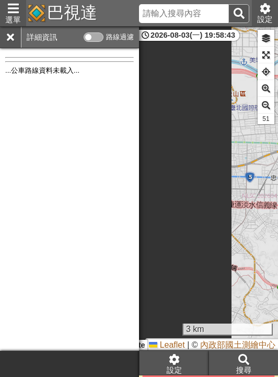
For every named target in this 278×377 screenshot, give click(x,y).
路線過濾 (120, 37)
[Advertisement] (69, 364)
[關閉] (10, 37)
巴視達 (72, 12)
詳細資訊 (42, 37)
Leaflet (166, 344)
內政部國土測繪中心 (237, 344)
